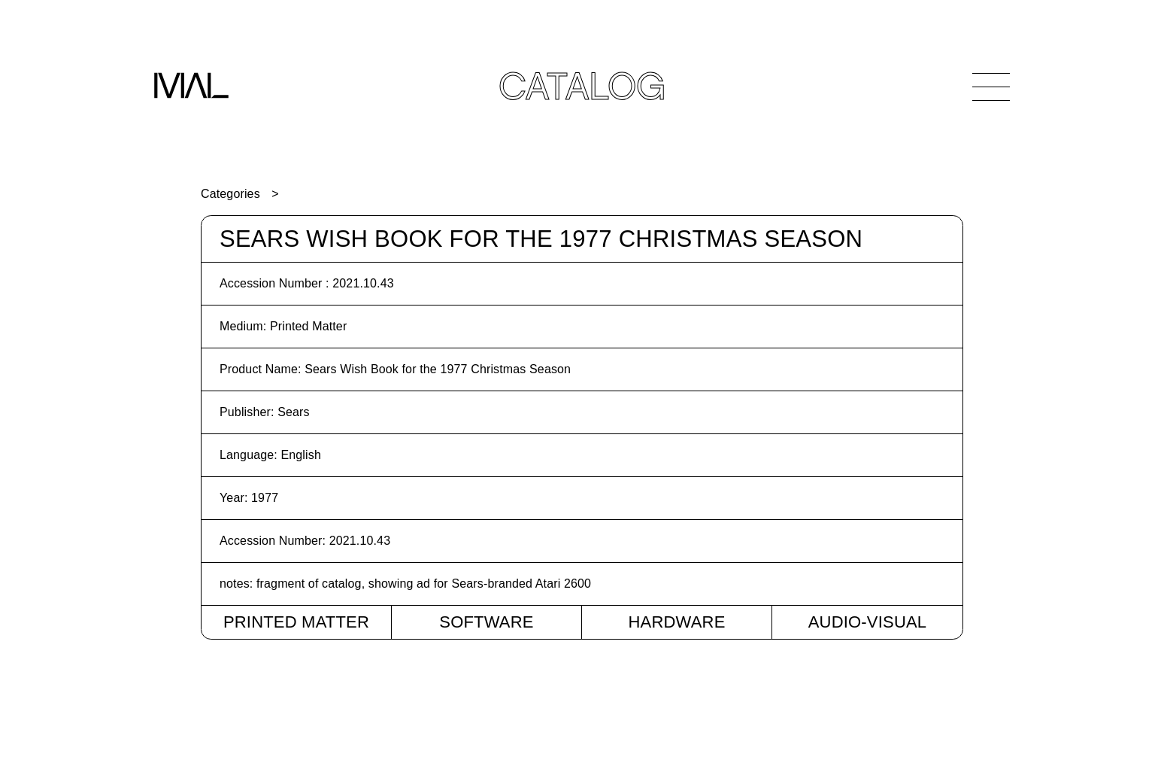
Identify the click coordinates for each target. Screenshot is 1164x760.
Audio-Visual (867, 622)
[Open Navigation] (991, 86)
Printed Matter (296, 622)
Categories (230, 193)
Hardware (676, 622)
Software (486, 622)
